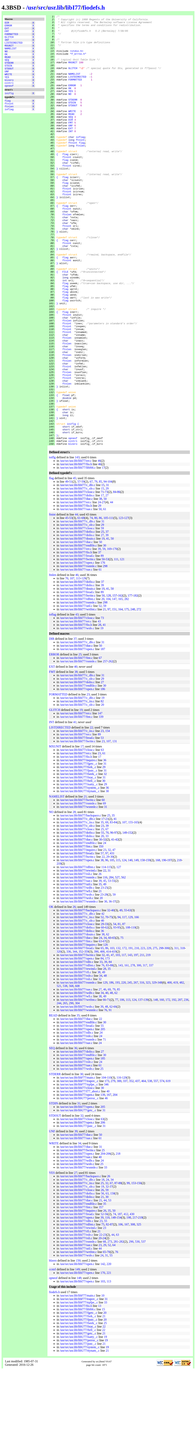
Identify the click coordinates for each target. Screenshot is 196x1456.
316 (142, 1068)
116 (105, 963)
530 (137, 1327)
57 (78, 567)
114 (103, 953)
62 (106, 1013)
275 (155, 1034)
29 (107, 574)
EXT (7, 30)
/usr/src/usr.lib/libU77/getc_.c (78, 1196)
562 (123, 963)
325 (138, 1310)
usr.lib (55, 7)
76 (102, 1051)
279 (113, 1167)
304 (77, 1089)
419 (114, 1037)
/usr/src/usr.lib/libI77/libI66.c (78, 553)
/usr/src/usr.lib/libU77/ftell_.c (78, 866)
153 (133, 1269)
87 (123, 1010)
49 (66, 567)
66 (104, 1085)
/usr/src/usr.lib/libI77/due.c (76, 584)
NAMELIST (10, 54)
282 (126, 685)
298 (105, 652)
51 (70, 567)
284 (111, 963)
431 (112, 939)
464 (143, 1167)
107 (72, 664)
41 (107, 624)
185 (102, 1144)
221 (109, 1358)
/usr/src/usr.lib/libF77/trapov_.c (79, 1167)
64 (113, 1331)
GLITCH (9, 40)
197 (169, 946)
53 (70, 604)
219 (59, 949)
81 (119, 1010)
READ (8, 64)
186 (102, 775)
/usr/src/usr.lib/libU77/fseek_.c (78, 860)
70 (66, 664)
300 (166, 1034)
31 (107, 571)
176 (102, 648)
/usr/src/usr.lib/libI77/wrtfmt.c (78, 695)
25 (102, 617)
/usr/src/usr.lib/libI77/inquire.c (78, 846)
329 (154, 1068)
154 (107, 817)
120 (124, 1163)
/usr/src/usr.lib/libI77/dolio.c (77, 581)
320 (59, 1037)
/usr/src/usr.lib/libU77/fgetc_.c (78, 849)
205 (102, 1115)
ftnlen (9, 122)
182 (135, 681)
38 (100, 584)
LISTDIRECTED (14, 47)
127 (126, 604)
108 (128, 1013)
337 (151, 1051)
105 (105, 604)
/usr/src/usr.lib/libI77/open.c (77, 648)
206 (102, 1208)
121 (122, 645)
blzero (9, 92)
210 (136, 1034)
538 (65, 1072)
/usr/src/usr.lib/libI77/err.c (75, 546)
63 (102, 835)
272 (138, 695)
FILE (65, 323)
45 (74, 564)
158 (142, 946)
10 (102, 1381)
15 (102, 571)
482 (181, 1068)
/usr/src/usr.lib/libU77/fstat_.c (78, 863)
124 (124, 946)
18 (102, 1265)
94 (104, 567)
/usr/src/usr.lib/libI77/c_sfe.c (77, 574)
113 (78, 664)
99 (128, 1269)
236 (186, 1085)
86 (118, 578)
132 (118, 1034)
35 (113, 901)
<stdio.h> (76, 58)
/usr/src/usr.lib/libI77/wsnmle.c (79, 892)
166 (136, 1003)
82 (102, 787)
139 (146, 1085)
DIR (7, 23)
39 (107, 621)
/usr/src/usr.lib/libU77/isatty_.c (79, 870)
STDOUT (9, 78)
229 (149, 1034)
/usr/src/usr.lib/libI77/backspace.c (80, 901)
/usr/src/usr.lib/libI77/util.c (76, 691)
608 (77, 1072)
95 (118, 1013)
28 (99, 710)
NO (6, 57)
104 (110, 567)
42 (116, 925)
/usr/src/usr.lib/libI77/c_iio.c (77, 787)
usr (32, 7)
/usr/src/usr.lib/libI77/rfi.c (75, 1058)
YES (7, 88)
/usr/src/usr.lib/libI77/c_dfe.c (77, 571)
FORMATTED (11, 37)
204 (115, 1180)
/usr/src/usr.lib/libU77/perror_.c (79, 1184)
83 (111, 908)
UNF (7, 81)
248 (132, 695)
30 (104, 631)
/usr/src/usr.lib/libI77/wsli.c (76, 984)
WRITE (8, 85)
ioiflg (9, 107)
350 (101, 932)
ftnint (9, 118)
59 (83, 567)
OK (6, 61)
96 (111, 918)
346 (106, 1170)
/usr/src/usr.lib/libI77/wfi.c (76, 977)
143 (77, 543)
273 (109, 1327)
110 (133, 1013)
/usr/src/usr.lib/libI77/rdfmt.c (77, 685)
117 (124, 1003)
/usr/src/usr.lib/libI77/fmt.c (76, 743)
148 (155, 1085)
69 (104, 889)
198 (128, 1303)
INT (7, 44)
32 (105, 860)
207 (180, 1085)
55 (102, 918)
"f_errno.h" (78, 61)
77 (116, 1085)
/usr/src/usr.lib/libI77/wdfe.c (77, 973)
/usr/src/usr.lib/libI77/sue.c (76, 595)
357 (101, 1293)
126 (105, 1030)
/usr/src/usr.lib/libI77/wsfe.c (77, 714)
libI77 (73, 7)
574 (162, 1167)
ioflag (9, 125)
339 (101, 802)
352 (81, 1037)
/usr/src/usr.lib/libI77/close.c (77, 578)
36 (104, 846)
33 (107, 922)
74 (91, 604)
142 (102, 1350)
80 (95, 604)
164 (120, 695)
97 (108, 695)
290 (71, 1089)
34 (105, 1023)
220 (123, 1068)
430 (132, 1300)
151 (114, 695)
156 (139, 1269)
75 (110, 1003)
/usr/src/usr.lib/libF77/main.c (77, 1163)
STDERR (9, 71)
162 (120, 681)
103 (112, 1034)
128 (108, 681)
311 (176, 1034)
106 (122, 1085)
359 (86, 1037)
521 (59, 1072)
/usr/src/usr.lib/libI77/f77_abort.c (80, 1177)
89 (102, 641)
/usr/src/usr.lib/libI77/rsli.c (76, 960)
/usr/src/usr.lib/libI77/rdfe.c (76, 1048)
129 (83, 664)
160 (161, 1085)
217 (134, 1303)
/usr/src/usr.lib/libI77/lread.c (77, 641)
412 (126, 1300)
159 (148, 946)
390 (96, 1037)
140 (130, 946)
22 (91, 813)
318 (182, 1034)
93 (114, 1013)
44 (111, 588)
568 (71, 1072)
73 (106, 578)
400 (102, 1037)
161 (126, 1051)
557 (156, 1167)
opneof (9, 99)
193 (117, 1068)
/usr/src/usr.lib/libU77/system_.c (80, 873)
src (42, 7)
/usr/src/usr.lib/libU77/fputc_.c (78, 856)
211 (142, 1041)
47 (113, 935)
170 (115, 635)
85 (100, 567)
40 (75, 752)
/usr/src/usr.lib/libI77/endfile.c (78, 631)
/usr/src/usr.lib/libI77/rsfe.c (76, 1061)
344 (75, 1037)
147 (114, 685)
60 (103, 886)
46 (99, 546)
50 (105, 584)
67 (91, 567)
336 (68, 1037)
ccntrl (9, 95)
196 (164, 946)
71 (102, 578)
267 (135, 1068)
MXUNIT (9, 50)
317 (145, 1051)
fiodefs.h (93, 7)
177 (130, 681)
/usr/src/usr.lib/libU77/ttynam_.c (80, 877)
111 (111, 604)
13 (99, 1391)
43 (76, 700)
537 (143, 1327)
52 (100, 691)
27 (107, 581)
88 (111, 1051)
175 (126, 695)
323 (148, 1068)
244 (59, 1089)
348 (160, 1068)
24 (99, 588)
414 (108, 1037)
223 (142, 1034)
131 (114, 827)
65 (113, 1023)
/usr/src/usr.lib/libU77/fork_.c (78, 853)
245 (129, 1068)
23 (88, 780)
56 (102, 1279)
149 (124, 918)
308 (132, 1310)
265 (65, 1089)
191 (130, 1034)
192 (174, 1085)
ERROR (8, 26)
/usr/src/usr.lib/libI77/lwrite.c (78, 645)
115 (118, 946)
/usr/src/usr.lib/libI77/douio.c (77, 624)
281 (116, 1327)
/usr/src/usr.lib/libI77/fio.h (76, 550)
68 (83, 604)
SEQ (7, 68)
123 (120, 604)
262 (111, 747)
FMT (7, 33)
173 (107, 1044)
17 (103, 553)
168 (157, 946)
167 (109, 1180)
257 (105, 747)
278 (132, 1051)
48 (105, 1061)
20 (102, 685)
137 (140, 1085)
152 (130, 918)
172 (124, 1034)
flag (8, 115)
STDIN (8, 74)
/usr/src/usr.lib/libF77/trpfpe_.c (79, 1170)
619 (168, 1167)
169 (109, 635)
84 (114, 578)
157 (114, 681)
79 (95, 567)
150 (78, 1346)
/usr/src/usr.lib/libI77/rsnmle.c (78, 652)
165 (120, 685)
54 (114, 1010)
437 (137, 1167)
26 (99, 960)
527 (117, 963)
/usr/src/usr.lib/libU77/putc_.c (78, 1212)
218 (179, 946)
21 (104, 695)
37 (107, 617)
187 (102, 735)
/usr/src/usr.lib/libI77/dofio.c (77, 617)
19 (103, 624)
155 (130, 908)
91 (110, 1096)
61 (104, 595)
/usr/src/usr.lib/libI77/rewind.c (78, 956)
